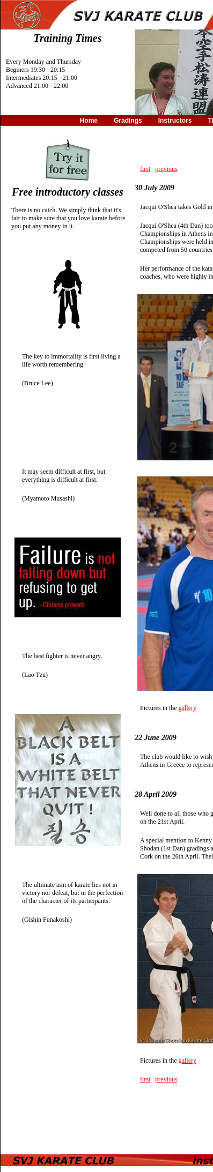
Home (89, 120)
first (145, 169)
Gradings (128, 120)
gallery (187, 708)
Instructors (175, 120)
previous (166, 169)
